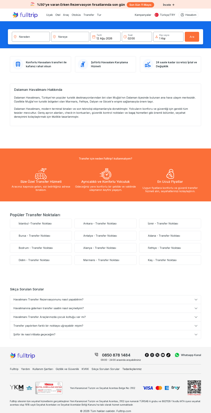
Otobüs (76, 14)
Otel (57, 14)
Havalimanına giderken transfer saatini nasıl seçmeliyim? (48, 308)
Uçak (49, 14)
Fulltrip (14, 369)
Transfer (88, 14)
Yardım (25, 369)
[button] (49, 15)
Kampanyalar (143, 14)
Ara (192, 36)
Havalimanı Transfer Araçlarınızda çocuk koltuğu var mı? (49, 317)
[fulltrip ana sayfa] (28, 14)
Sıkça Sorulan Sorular (105, 369)
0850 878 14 (113, 355)
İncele (168, 4)
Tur (99, 14)
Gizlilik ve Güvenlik (67, 369)
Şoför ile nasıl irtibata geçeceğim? (34, 334)
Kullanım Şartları (42, 369)
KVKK (85, 369)
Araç (66, 14)
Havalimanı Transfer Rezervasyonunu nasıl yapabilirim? (48, 299)
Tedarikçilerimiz (132, 369)
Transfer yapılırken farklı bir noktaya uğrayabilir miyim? (48, 325)
